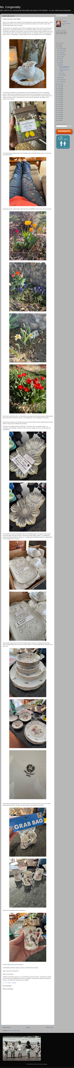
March (60, 77)
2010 (59, 112)
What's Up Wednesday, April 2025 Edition (64, 67)
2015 (59, 102)
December (61, 48)
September (62, 54)
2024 (59, 84)
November (61, 50)
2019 (59, 94)
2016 (59, 100)
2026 (59, 44)
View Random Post (64, 131)
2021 (59, 90)
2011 (59, 110)
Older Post (49, 1027)
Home (28, 1027)
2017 (59, 98)
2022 (59, 88)
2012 (59, 108)
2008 (59, 116)
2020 (59, 92)
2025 (59, 46)
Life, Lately (61, 73)
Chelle (64, 21)
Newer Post (6, 1027)
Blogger (45, 1064)
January (61, 81)
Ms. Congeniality (10, 7)
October (61, 52)
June (60, 60)
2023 (59, 86)
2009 (59, 114)
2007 (59, 118)
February (61, 79)
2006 (59, 120)
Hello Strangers (62, 75)
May (60, 62)
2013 (59, 106)
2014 (59, 104)
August (61, 56)
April (60, 64)
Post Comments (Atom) (14, 1030)
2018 (59, 96)
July (60, 58)
